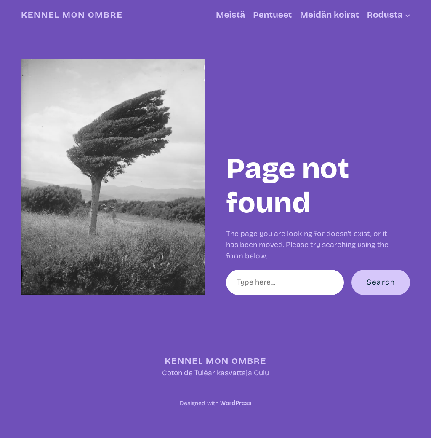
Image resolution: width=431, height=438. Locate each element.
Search (381, 282)
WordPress (235, 403)
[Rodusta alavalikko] (407, 14)
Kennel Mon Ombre (71, 15)
